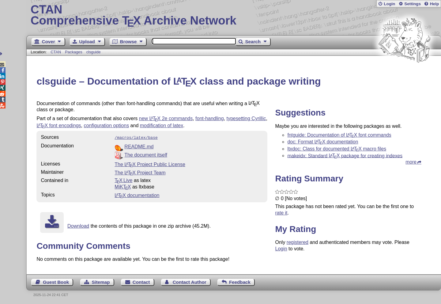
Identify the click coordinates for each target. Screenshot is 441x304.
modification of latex (161, 125)
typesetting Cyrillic (246, 118)
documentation (137, 194)
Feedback (240, 281)
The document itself (145, 154)
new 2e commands (166, 118)
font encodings (58, 125)
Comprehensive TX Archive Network (234, 15)
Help (434, 4)
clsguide (93, 52)
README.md (138, 146)
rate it (281, 212)
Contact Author (189, 281)
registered (297, 242)
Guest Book (56, 281)
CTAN (56, 52)
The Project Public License (150, 163)
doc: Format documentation (322, 141)
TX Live (123, 179)
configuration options (106, 125)
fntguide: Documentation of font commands (339, 135)
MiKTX (123, 186)
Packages (74, 52)
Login (389, 4)
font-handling (209, 118)
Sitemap (101, 281)
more (411, 162)
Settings (412, 4)
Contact (141, 281)
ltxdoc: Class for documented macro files (336, 148)
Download (78, 225)
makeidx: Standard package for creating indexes (344, 155)
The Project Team (140, 172)
